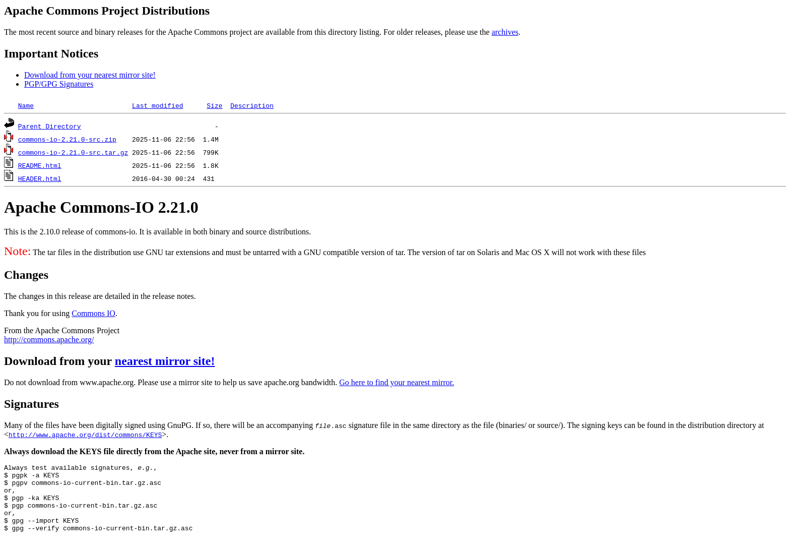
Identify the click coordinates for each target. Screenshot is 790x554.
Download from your (59, 360)
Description (252, 105)
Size (214, 105)
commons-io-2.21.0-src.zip (67, 139)
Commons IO (93, 313)
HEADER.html (39, 178)
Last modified (157, 105)
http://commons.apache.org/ (49, 339)
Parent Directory (49, 126)
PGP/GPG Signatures (58, 84)
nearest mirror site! (165, 360)
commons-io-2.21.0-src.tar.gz (73, 152)
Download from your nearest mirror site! (90, 75)
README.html (39, 165)
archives (505, 32)
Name (26, 105)
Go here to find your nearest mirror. (396, 382)
